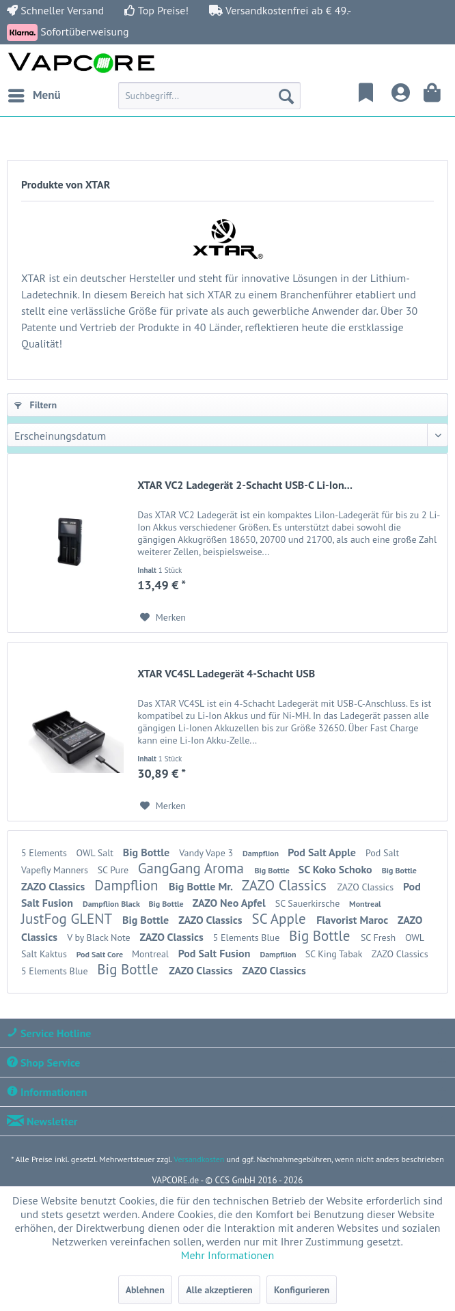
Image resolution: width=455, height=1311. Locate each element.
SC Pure (114, 870)
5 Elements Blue (247, 937)
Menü (34, 93)
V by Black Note (100, 937)
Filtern (35, 405)
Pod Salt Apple (323, 852)
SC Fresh (379, 937)
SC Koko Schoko (337, 869)
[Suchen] (286, 95)
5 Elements (45, 853)
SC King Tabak (335, 954)
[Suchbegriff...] (209, 95)
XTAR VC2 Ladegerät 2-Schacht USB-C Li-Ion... (245, 485)
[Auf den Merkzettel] (163, 617)
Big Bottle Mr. (202, 886)
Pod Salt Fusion (215, 953)
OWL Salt (96, 853)
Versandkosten (199, 1159)
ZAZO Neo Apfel (230, 903)
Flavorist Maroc (353, 920)
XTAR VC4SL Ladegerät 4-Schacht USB (226, 673)
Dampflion (262, 853)
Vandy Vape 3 (207, 853)
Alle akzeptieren (219, 1290)
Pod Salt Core (101, 954)
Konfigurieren (301, 1290)
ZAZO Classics (54, 886)
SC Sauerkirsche (308, 903)
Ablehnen (145, 1290)
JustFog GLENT (68, 919)
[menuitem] (34, 95)
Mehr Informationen (227, 1255)
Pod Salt (382, 853)
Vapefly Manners (56, 870)
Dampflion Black (112, 904)
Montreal (365, 904)
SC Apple (281, 919)
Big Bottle (147, 852)
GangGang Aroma (193, 868)
